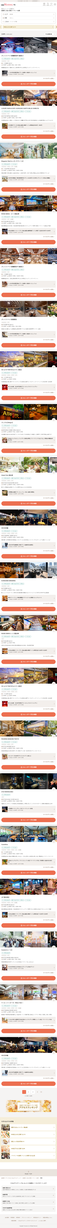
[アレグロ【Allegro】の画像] (28, 412)
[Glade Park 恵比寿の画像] (28, 465)
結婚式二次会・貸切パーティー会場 (30, 1178)
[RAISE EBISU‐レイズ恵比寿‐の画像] (28, 623)
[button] (28, 1189)
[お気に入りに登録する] (54, 53)
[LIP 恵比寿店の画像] (28, 887)
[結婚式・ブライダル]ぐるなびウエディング (11, 1178)
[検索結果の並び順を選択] (50, 34)
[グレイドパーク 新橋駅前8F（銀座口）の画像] (28, 45)
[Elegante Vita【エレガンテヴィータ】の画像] (28, 151)
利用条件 (18, 1217)
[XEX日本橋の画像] (28, 517)
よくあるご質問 (42, 1220)
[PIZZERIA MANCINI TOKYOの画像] (28, 728)
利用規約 (13, 1217)
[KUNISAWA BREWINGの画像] (28, 570)
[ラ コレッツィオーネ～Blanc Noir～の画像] (28, 992)
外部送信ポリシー (37, 1217)
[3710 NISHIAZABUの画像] (28, 781)
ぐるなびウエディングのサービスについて (27, 1220)
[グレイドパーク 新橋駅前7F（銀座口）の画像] (28, 256)
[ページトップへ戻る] (28, 1172)
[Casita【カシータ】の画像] (28, 939)
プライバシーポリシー (27, 1217)
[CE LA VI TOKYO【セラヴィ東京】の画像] (28, 359)
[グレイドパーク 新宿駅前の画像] (28, 309)
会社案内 (7, 1217)
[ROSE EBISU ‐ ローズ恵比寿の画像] (28, 203)
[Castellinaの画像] (28, 834)
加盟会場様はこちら (47, 1217)
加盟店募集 (13, 1220)
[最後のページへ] (41, 1092)
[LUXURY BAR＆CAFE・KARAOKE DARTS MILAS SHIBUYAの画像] (28, 98)
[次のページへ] (37, 1092)
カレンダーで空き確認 (29, 84)
